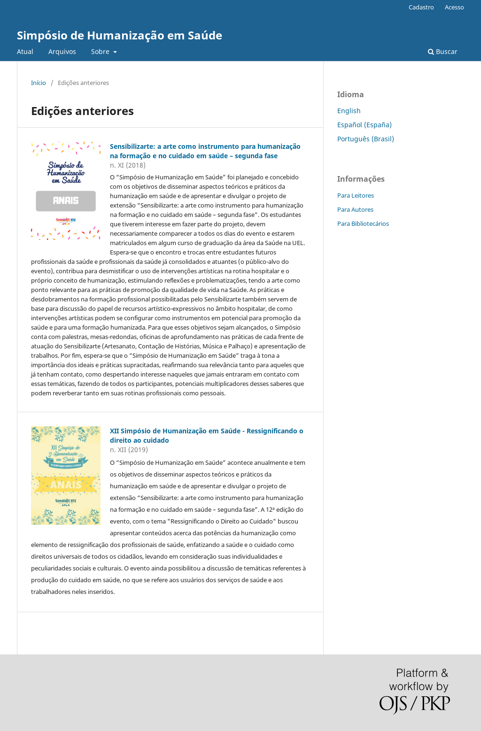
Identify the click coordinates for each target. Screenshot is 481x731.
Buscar (443, 51)
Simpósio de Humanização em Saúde (119, 35)
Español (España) (364, 124)
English (349, 110)
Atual (25, 51)
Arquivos (62, 51)
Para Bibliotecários (363, 223)
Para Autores (355, 209)
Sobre (101, 51)
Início (38, 82)
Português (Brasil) (365, 138)
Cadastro (421, 7)
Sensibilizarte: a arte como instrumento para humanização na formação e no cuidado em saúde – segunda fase (205, 151)
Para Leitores (355, 195)
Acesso (454, 7)
